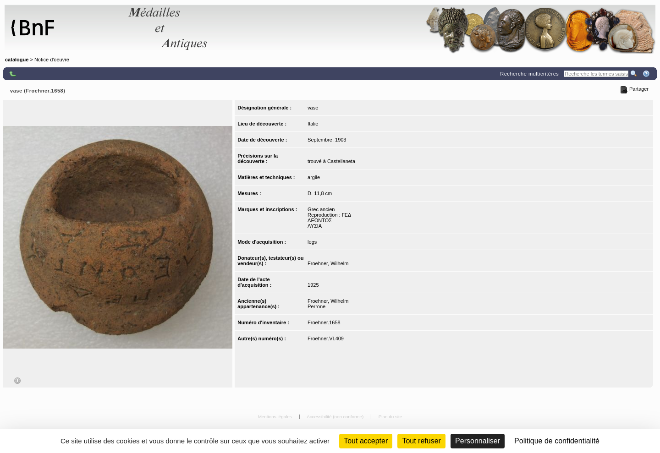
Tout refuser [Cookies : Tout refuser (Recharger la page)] (421, 441)
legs (312, 242)
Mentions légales (275, 416)
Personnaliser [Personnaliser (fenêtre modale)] (477, 441)
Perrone (316, 306)
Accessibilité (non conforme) (336, 416)
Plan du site (390, 416)
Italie (313, 123)
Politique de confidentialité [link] (557, 441)
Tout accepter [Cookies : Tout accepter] (366, 441)
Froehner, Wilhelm (328, 263)
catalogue (16, 59)
